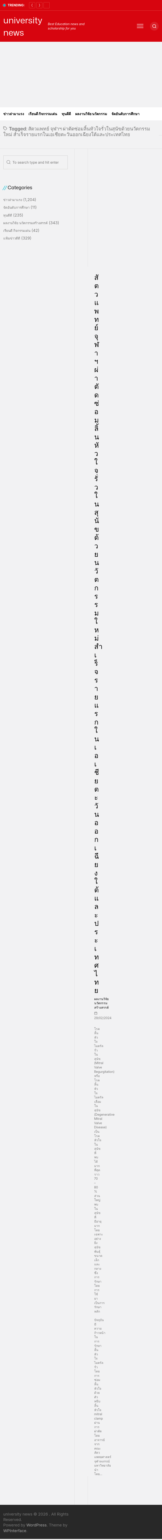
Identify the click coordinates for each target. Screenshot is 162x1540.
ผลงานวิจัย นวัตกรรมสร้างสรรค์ (101, 1003)
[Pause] (47, 5)
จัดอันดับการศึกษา (125, 114)
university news (22, 26)
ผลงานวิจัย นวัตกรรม (91, 114)
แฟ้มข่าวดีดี (11, 238)
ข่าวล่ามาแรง (13, 114)
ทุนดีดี (66, 114)
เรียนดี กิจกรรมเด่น (42, 114)
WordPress (36, 1525)
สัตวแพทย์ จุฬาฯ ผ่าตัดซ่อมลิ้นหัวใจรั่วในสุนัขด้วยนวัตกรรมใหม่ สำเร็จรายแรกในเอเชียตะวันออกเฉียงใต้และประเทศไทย (98, 633)
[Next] (39, 5)
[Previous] (32, 5)
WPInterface (14, 1530)
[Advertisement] (81, 74)
